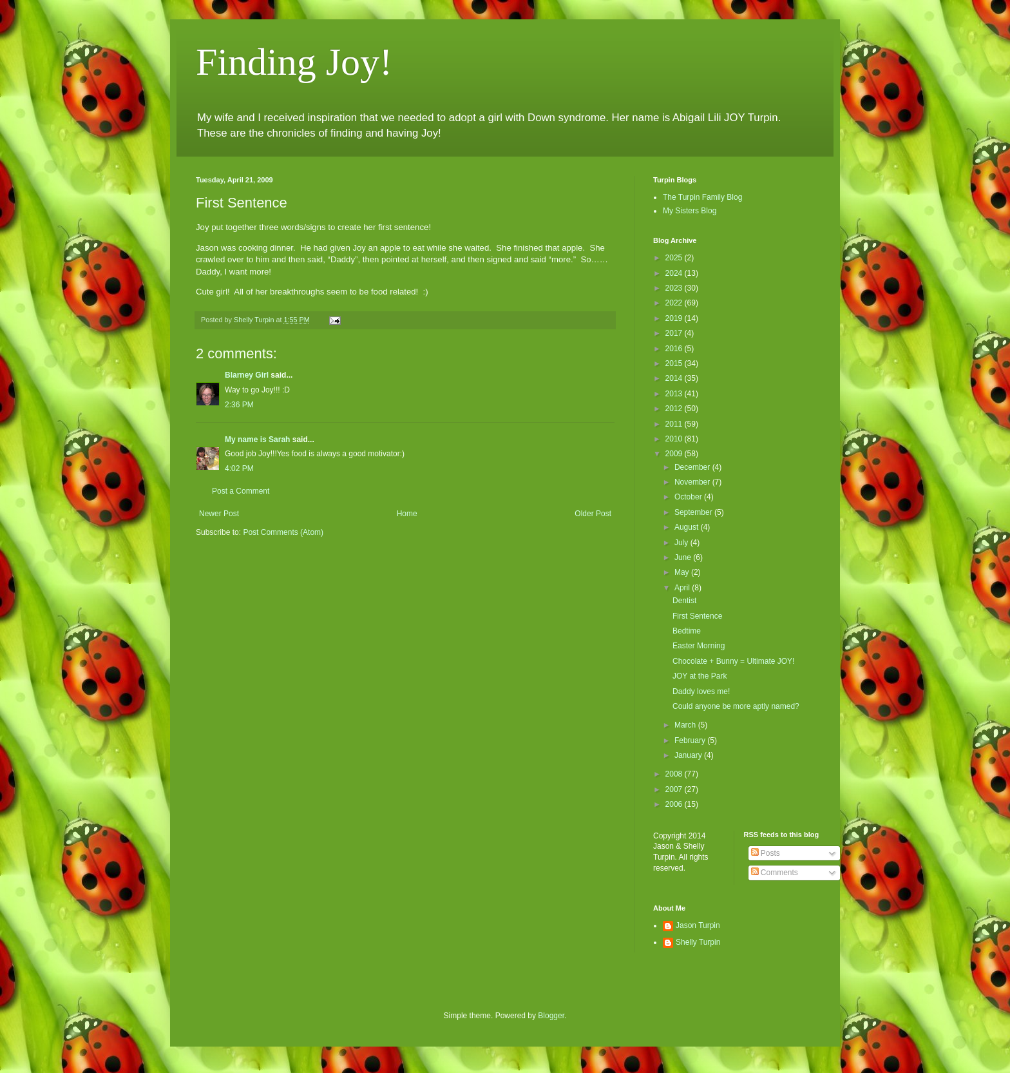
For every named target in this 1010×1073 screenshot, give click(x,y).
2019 (675, 318)
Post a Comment (240, 491)
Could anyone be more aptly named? (735, 706)
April (683, 587)
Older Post (593, 513)
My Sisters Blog (689, 210)
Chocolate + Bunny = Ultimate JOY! (733, 661)
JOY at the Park (699, 676)
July (682, 542)
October (689, 496)
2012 (675, 408)
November (693, 482)
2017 (675, 333)
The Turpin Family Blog (702, 197)
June (683, 557)
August (687, 527)
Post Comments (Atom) (283, 532)
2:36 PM (239, 404)
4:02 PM (239, 468)
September (694, 512)
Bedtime (686, 630)
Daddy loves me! (701, 691)
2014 (675, 378)
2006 (675, 804)
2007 (675, 789)
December (693, 467)
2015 (675, 363)
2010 (675, 438)
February (690, 740)
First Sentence (697, 616)
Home (407, 513)
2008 (675, 773)
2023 (675, 288)
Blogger (551, 1015)
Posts (765, 853)
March (686, 725)
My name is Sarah (257, 439)
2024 (675, 273)
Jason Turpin (698, 925)
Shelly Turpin (698, 942)
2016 (675, 348)
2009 (675, 453)
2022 (675, 302)
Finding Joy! (294, 62)
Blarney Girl (247, 375)
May (682, 572)
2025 (675, 257)
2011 (675, 424)
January (689, 755)
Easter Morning (698, 645)
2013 (675, 393)
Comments (774, 872)
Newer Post (219, 513)
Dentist (684, 600)
